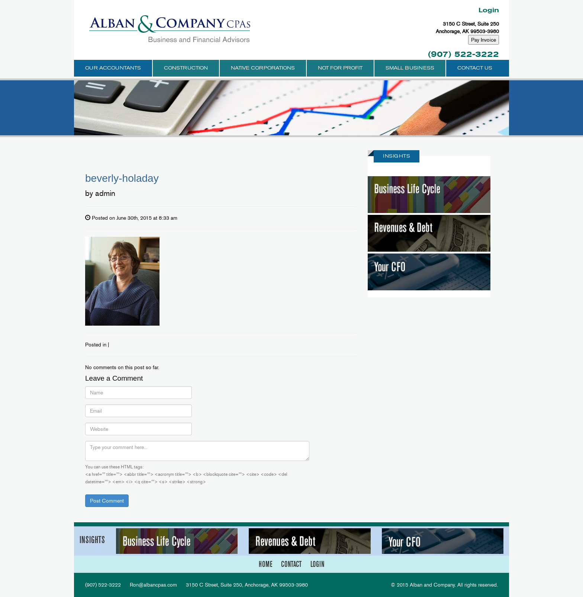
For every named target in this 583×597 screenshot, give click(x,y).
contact (291, 564)
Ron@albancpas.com (153, 584)
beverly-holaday (122, 178)
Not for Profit (340, 68)
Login (489, 10)
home (265, 564)
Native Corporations (263, 68)
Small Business (410, 68)
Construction (186, 68)
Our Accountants (113, 68)
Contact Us (474, 68)
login (317, 564)
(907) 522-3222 (463, 54)
